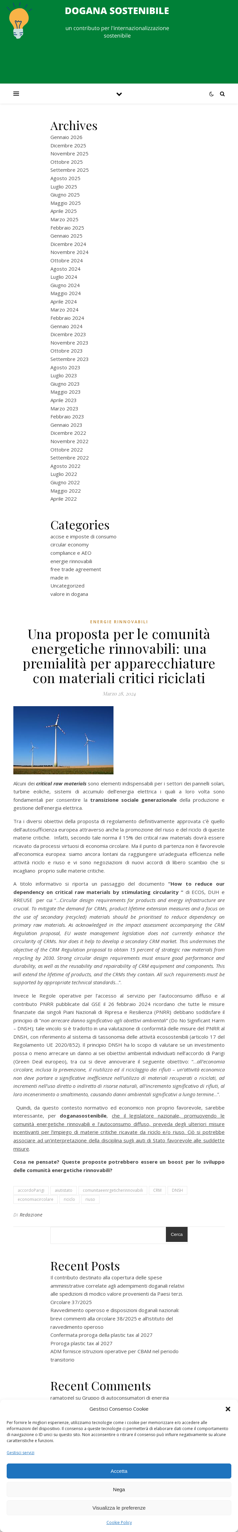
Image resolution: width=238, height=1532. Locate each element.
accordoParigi (31, 1190)
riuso (90, 1199)
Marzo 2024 (64, 309)
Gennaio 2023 (66, 424)
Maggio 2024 (65, 293)
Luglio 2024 (63, 276)
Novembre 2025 (69, 153)
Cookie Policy (119, 1522)
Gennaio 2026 (66, 137)
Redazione (31, 1214)
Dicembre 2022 (68, 432)
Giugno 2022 (65, 482)
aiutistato (63, 1190)
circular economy (69, 544)
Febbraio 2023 (67, 416)
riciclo (69, 1199)
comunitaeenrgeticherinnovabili (113, 1190)
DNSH (177, 1190)
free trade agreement (75, 569)
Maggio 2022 (65, 490)
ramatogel (62, 1397)
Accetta (118, 1471)
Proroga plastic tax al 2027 (81, 1343)
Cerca (177, 1234)
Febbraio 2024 (67, 317)
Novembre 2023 (69, 342)
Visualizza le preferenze (119, 1508)
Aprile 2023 (63, 400)
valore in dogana (69, 594)
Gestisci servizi (20, 1452)
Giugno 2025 (65, 194)
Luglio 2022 (63, 474)
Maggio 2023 (65, 391)
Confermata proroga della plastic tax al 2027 (101, 1334)
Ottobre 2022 (66, 449)
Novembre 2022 (69, 441)
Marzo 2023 (64, 408)
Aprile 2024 (63, 301)
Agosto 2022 (65, 466)
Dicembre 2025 (68, 145)
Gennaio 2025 (66, 235)
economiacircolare (35, 1199)
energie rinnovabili (71, 561)
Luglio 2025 (63, 186)
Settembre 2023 (69, 359)
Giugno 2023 (65, 383)
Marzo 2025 (64, 219)
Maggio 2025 (65, 203)
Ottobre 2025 (66, 161)
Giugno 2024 (65, 285)
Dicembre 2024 (68, 244)
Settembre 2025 (69, 169)
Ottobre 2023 (66, 350)
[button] (228, 1409)
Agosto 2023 (65, 367)
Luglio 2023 (63, 375)
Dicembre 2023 (68, 334)
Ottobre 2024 (66, 260)
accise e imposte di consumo (83, 536)
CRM (157, 1190)
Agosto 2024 (65, 268)
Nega (119, 1489)
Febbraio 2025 (67, 227)
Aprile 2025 (63, 211)
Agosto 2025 (65, 178)
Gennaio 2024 (66, 326)
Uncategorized (67, 585)
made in (59, 577)
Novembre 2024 (69, 252)
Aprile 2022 (63, 498)
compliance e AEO (70, 552)
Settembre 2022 (69, 457)
